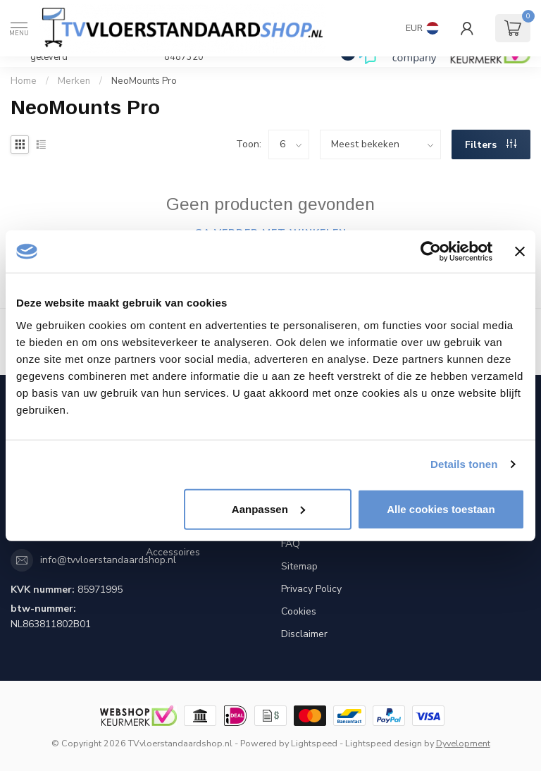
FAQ (290, 543)
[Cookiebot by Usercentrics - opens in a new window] (430, 251)
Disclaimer (304, 634)
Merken (74, 81)
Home (24, 81)
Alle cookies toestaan (441, 508)
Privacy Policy (311, 589)
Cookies (298, 611)
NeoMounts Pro (144, 81)
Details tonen (463, 464)
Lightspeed (314, 743)
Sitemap (299, 566)
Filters (490, 145)
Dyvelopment (463, 743)
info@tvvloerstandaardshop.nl (108, 560)
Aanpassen (268, 508)
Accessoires (173, 552)
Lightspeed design (383, 743)
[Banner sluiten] (520, 252)
